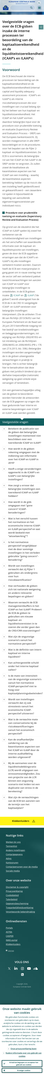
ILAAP (31, 295)
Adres (8, 858)
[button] (39, 2)
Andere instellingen (15, 850)
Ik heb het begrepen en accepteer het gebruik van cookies (23, 1063)
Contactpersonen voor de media (22, 866)
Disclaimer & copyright (17, 887)
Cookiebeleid (12, 895)
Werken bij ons (13, 842)
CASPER (9, 936)
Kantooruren (12, 862)
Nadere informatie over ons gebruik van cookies (24, 1054)
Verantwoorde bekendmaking (20, 911)
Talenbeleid (11, 899)
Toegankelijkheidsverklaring (19, 907)
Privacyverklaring (14, 891)
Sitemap (11, 951)
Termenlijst (11, 846)
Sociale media (13, 870)
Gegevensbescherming (17, 903)
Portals (9, 927)
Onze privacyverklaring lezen (23, 1048)
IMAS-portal (11, 940)
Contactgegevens (14, 854)
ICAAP (16, 295)
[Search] (20, 8)
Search (31, 8)
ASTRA (9, 931)
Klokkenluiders (13, 944)
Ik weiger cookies (23, 1070)
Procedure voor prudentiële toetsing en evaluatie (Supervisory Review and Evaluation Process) (22, 216)
